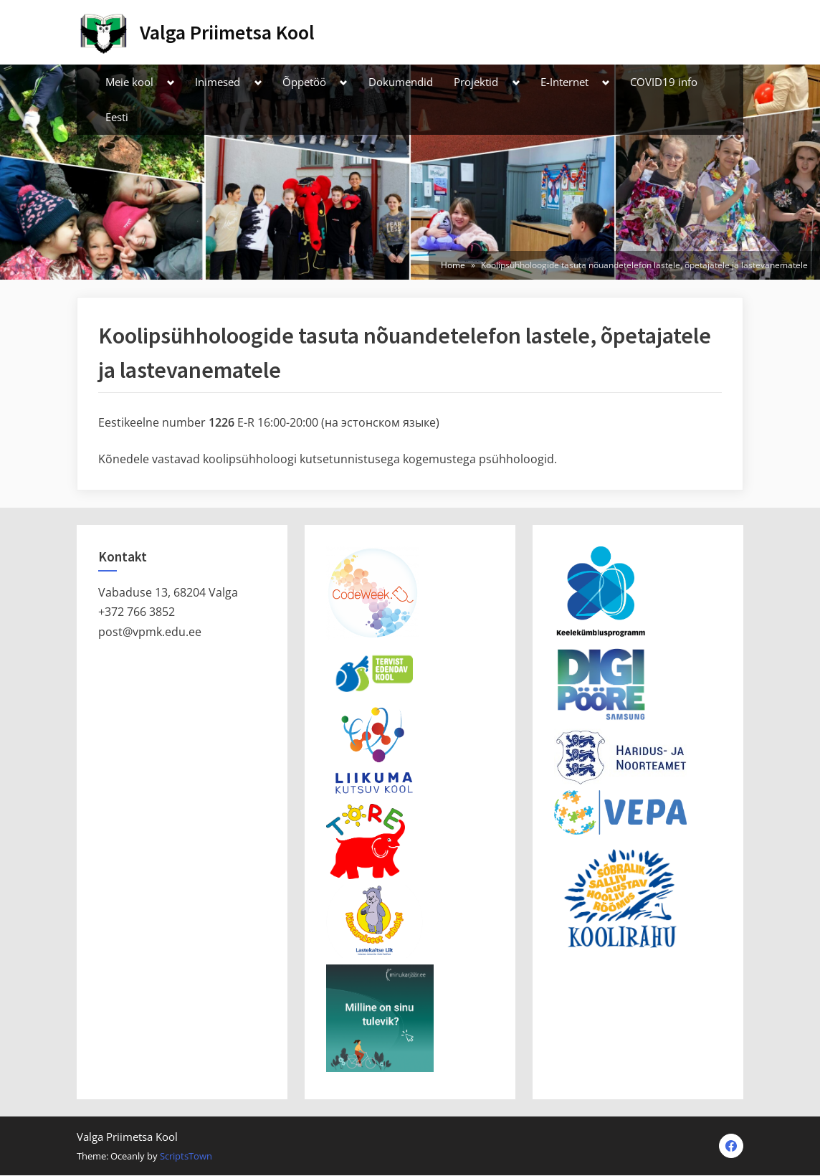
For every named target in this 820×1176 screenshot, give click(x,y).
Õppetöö (304, 82)
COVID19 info (663, 82)
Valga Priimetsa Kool (227, 32)
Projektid (476, 82)
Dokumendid (400, 82)
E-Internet (564, 82)
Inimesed (217, 82)
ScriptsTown (186, 1156)
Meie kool (129, 82)
